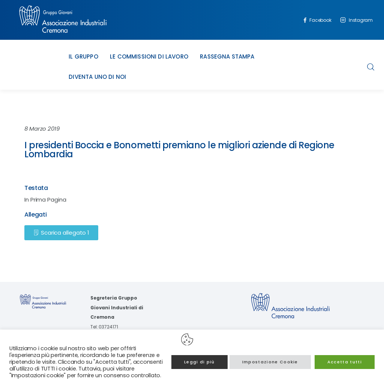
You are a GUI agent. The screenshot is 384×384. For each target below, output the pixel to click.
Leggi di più (199, 362)
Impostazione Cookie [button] (270, 362)
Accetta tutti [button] (344, 362)
